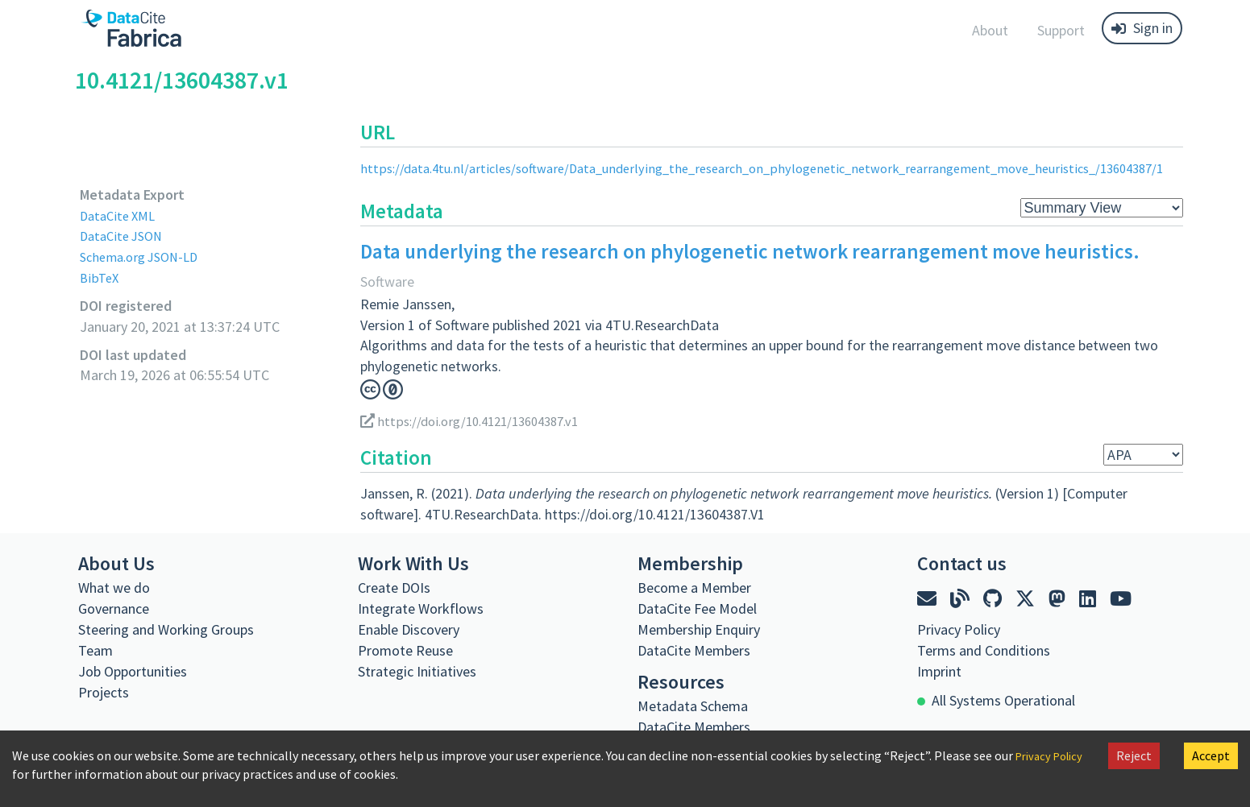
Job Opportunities (132, 671)
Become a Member (694, 587)
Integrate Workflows (421, 608)
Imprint (939, 671)
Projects (103, 692)
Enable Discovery (408, 629)
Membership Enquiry (698, 629)
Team (95, 650)
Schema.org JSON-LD (145, 256)
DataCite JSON (125, 235)
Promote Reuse (405, 650)
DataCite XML (121, 215)
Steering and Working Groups (166, 629)
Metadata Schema (692, 706)
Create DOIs (394, 587)
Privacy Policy (958, 629)
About (990, 30)
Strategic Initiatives (417, 671)
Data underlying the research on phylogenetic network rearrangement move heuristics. (750, 251)
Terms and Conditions (983, 650)
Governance (113, 608)
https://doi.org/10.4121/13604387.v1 (478, 421)
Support (1061, 30)
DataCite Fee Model (697, 608)
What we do (114, 587)
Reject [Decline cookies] (1134, 755)
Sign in (1142, 28)
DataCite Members (693, 650)
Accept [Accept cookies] (1211, 755)
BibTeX (100, 277)
